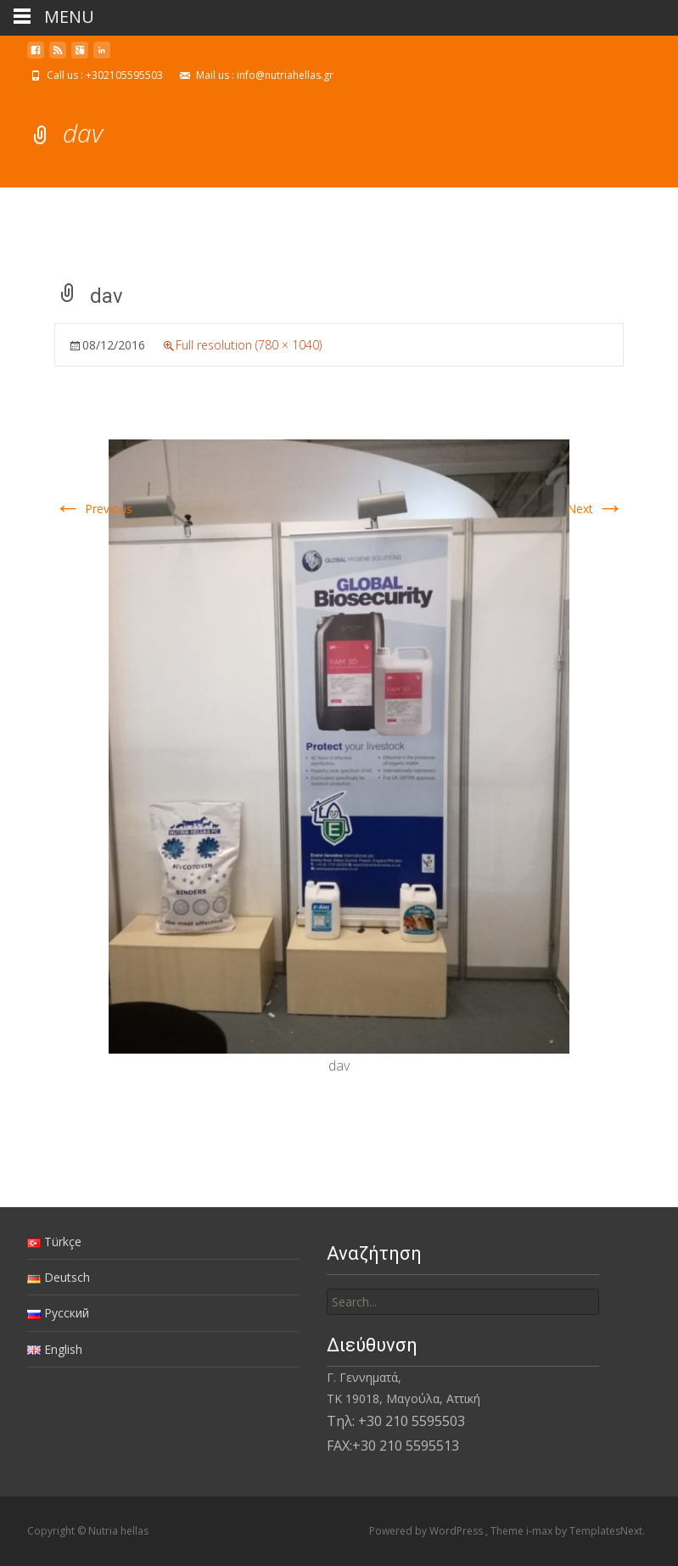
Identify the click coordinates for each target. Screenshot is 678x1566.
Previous (93, 509)
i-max (540, 1531)
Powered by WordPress (427, 1531)
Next (595, 509)
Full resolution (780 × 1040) (249, 345)
